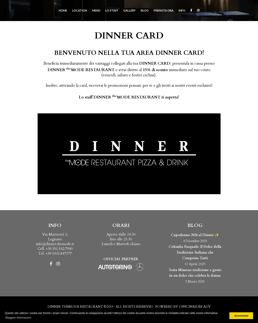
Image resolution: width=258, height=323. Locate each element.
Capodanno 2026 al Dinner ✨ (195, 235)
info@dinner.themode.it (55, 244)
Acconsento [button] (241, 315)
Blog (145, 10)
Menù (96, 10)
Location (79, 10)
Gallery (129, 10)
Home (63, 10)
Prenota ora (163, 10)
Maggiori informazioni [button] (18, 317)
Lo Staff (111, 10)
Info (182, 10)
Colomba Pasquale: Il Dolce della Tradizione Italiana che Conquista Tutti (195, 252)
